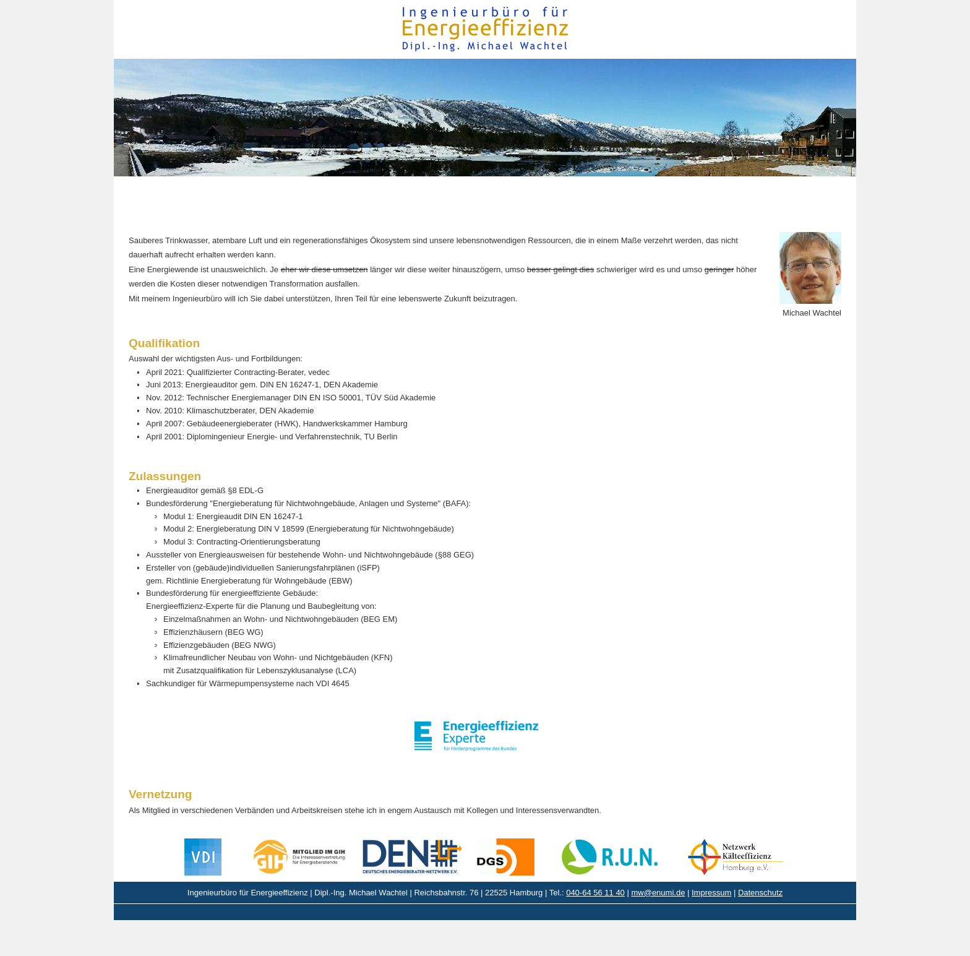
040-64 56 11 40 (595, 892)
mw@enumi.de (658, 892)
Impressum (711, 892)
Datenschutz (760, 892)
